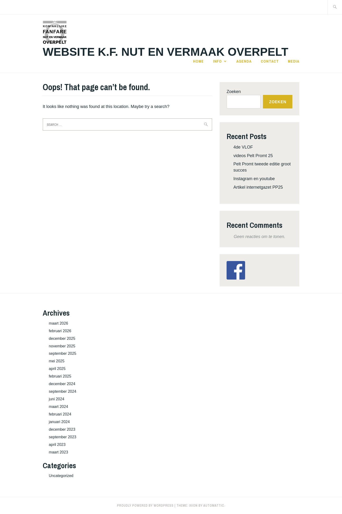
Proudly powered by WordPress (145, 505)
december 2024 (62, 384)
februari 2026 (60, 331)
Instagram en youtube (254, 178)
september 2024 (62, 391)
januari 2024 (59, 422)
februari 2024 (60, 414)
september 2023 (62, 437)
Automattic (213, 505)
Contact (270, 61)
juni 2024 (56, 399)
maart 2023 (58, 452)
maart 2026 (58, 323)
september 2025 (62, 353)
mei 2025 (57, 361)
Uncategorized (61, 476)
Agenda (244, 61)
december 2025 (62, 338)
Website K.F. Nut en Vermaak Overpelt (165, 52)
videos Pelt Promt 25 (253, 155)
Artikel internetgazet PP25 (258, 187)
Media (293, 61)
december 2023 (62, 429)
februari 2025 (60, 376)
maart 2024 (58, 407)
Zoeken (234, 91)
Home (198, 61)
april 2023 (57, 445)
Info (217, 61)
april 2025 (57, 369)
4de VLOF (243, 147)
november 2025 (62, 346)
